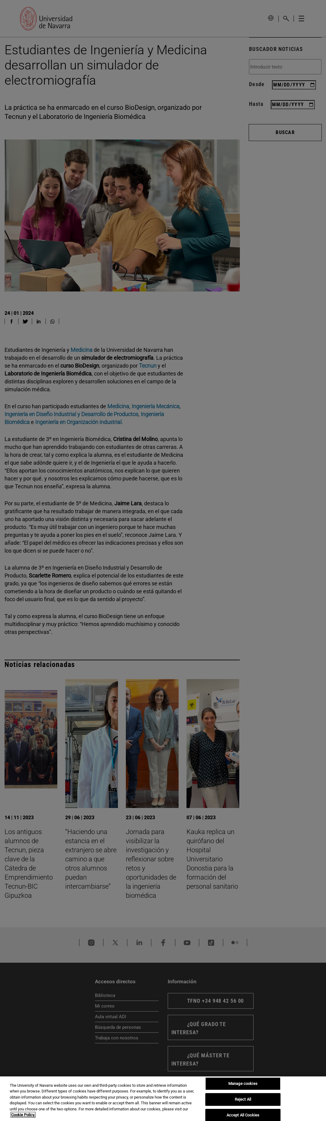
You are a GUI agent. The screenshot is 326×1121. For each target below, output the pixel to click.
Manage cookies (242, 1084)
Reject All (243, 1099)
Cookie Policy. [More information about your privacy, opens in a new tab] (23, 1115)
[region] (163, 1098)
